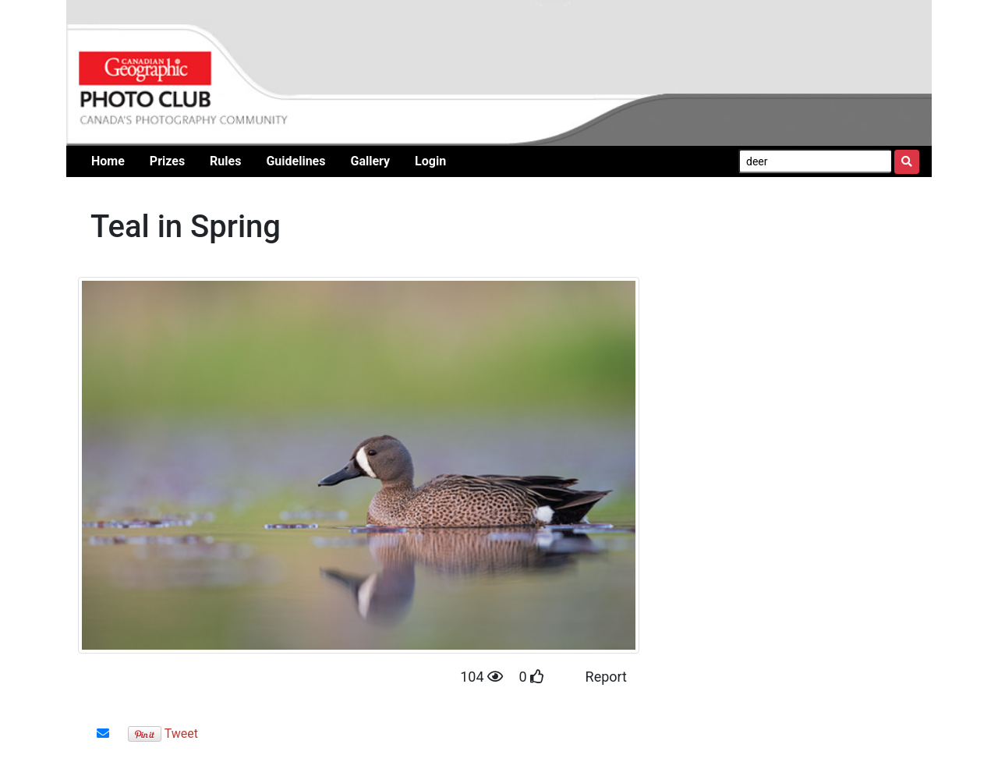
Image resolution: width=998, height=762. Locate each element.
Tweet (181, 733)
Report (606, 676)
